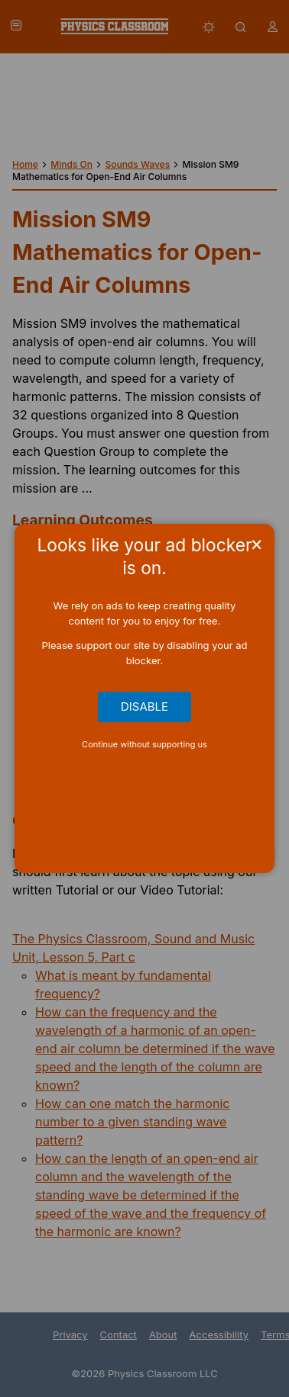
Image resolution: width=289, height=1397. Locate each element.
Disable (144, 707)
